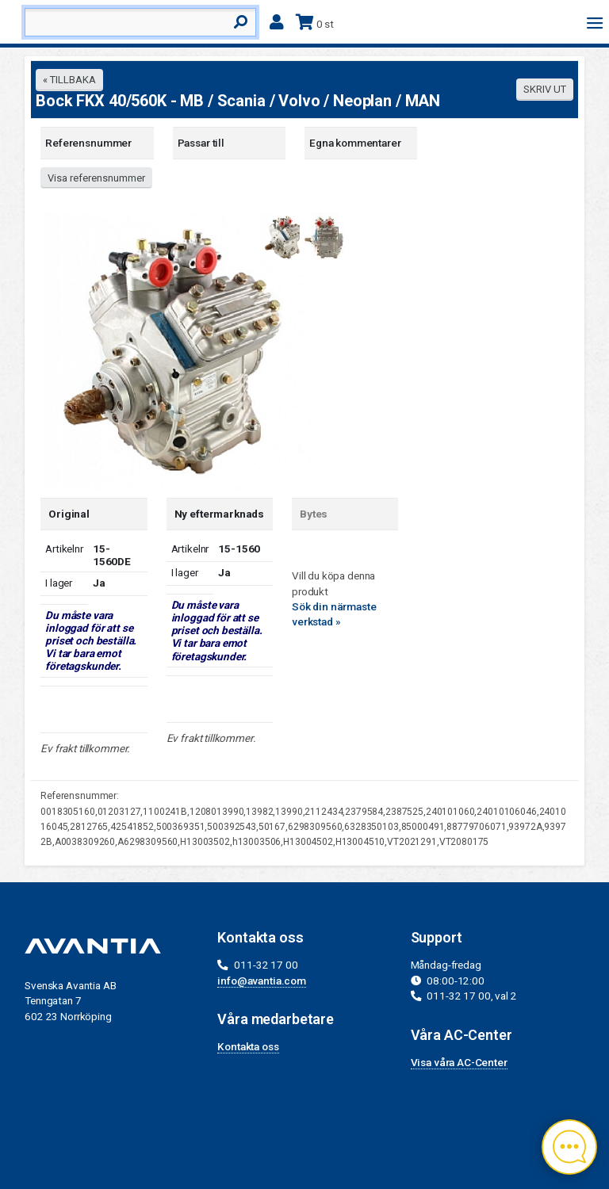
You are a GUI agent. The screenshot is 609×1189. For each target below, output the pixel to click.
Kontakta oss (247, 1046)
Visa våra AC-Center (459, 1062)
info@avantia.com (261, 980)
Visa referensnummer (96, 178)
